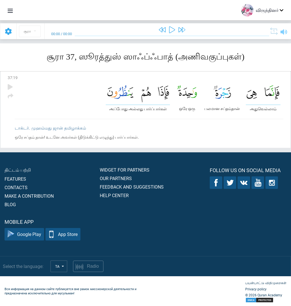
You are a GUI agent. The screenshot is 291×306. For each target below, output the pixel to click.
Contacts (16, 187)
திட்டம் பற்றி (18, 170)
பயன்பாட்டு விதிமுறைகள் (265, 282)
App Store (63, 234)
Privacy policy (256, 289)
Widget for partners (124, 170)
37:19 (13, 77)
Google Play (24, 234)
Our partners (116, 178)
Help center (114, 195)
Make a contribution (29, 196)
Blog (10, 204)
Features (15, 179)
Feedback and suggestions (132, 187)
